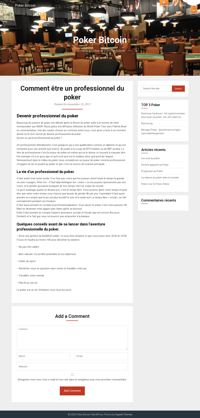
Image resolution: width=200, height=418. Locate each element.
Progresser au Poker (152, 171)
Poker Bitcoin (25, 5)
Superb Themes (123, 414)
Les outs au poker (150, 158)
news (182, 5)
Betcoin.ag (147, 123)
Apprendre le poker (162, 5)
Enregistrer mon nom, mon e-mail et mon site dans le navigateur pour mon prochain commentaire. (72, 379)
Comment (72, 338)
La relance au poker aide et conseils (160, 177)
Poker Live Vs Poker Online (155, 184)
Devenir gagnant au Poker (155, 164)
